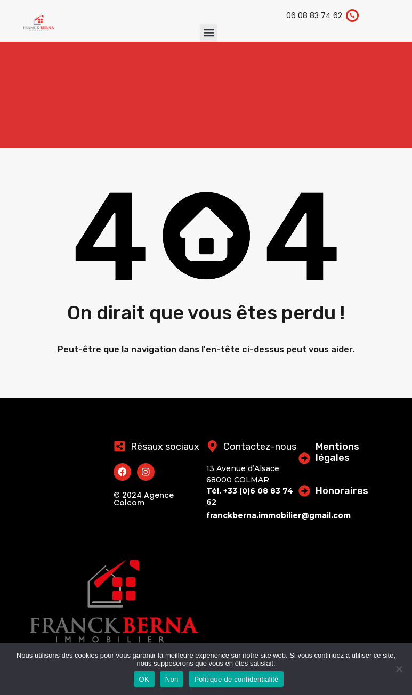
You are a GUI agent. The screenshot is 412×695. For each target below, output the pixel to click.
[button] (208, 33)
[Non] (398, 670)
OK (144, 679)
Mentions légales (338, 452)
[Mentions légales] (304, 457)
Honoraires (343, 491)
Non (172, 679)
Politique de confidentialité (236, 679)
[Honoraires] (304, 490)
